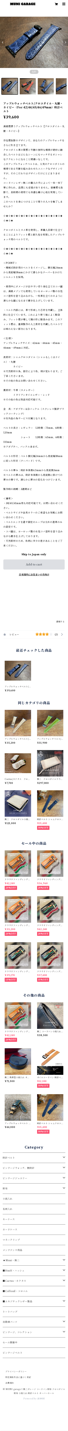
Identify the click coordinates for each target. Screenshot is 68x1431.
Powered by (34, 1398)
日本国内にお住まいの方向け (34, 574)
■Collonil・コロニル (15, 1291)
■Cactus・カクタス (14, 1280)
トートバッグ (10, 1311)
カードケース (10, 1229)
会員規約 (9, 1383)
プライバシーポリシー (16, 1371)
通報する (60, 621)
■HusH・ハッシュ (14, 1270)
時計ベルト (9, 1157)
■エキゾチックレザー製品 (17, 1301)
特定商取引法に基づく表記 (18, 1377)
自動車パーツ (10, 1321)
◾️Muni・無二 (11, 1260)
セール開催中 (10, 1342)
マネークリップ (11, 1239)
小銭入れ (8, 1198)
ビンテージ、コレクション (17, 1332)
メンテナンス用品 (12, 1250)
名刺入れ (8, 1209)
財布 (5, 1188)
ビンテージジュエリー (15, 1178)
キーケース (9, 1219)
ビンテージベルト (12, 1352)
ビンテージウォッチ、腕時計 (18, 1168)
